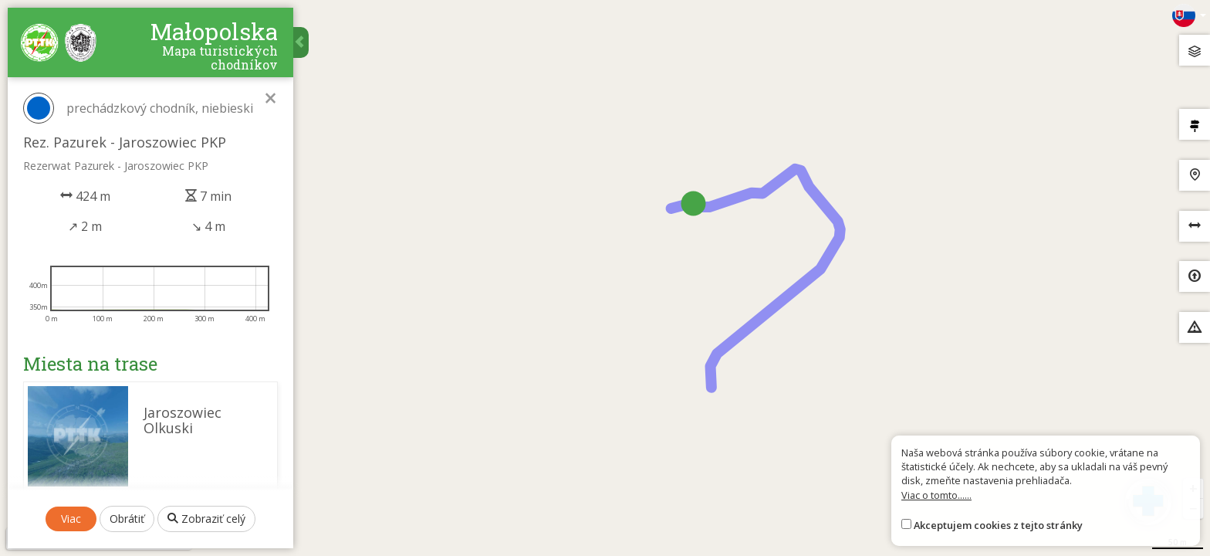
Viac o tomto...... (936, 495)
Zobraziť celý (206, 518)
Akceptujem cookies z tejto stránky (998, 525)
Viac (71, 518)
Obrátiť (127, 518)
